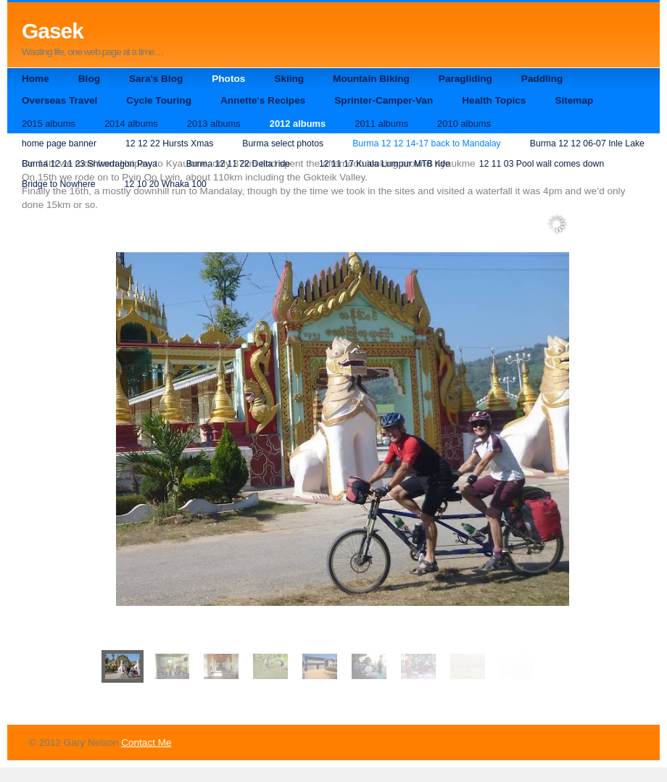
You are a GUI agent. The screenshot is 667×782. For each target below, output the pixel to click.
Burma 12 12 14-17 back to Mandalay (426, 143)
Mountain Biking (371, 78)
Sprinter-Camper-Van (383, 100)
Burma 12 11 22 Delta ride (238, 164)
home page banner (59, 143)
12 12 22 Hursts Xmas (169, 143)
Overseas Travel (59, 100)
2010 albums (464, 123)
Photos (228, 78)
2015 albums (48, 123)
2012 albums (298, 123)
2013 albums (214, 123)
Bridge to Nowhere (59, 184)
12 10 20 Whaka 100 (166, 184)
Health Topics (494, 100)
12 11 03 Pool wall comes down (542, 164)
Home (35, 78)
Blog (89, 78)
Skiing (289, 78)
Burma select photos (282, 143)
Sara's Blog (156, 78)
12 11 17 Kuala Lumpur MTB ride (384, 164)
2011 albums (381, 123)
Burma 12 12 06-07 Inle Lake (587, 143)
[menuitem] (123, 666)
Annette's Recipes (262, 100)
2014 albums (131, 123)
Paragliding (465, 78)
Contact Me (146, 742)
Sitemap (574, 100)
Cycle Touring (158, 100)
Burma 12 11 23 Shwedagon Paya (89, 164)
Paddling (542, 78)
